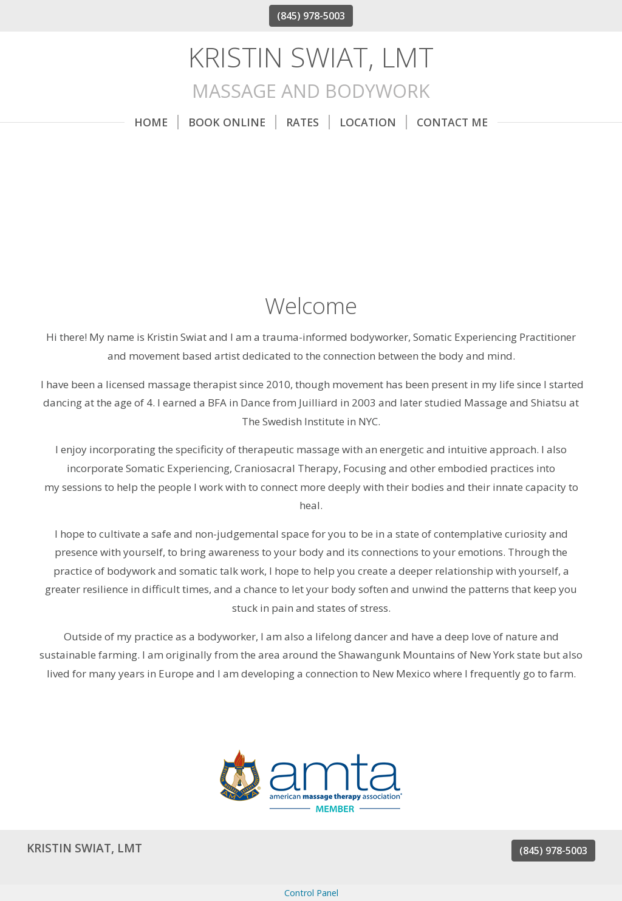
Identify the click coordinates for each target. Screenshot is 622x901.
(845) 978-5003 (311, 15)
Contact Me (452, 122)
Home (156, 122)
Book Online (232, 122)
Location (373, 122)
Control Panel (311, 893)
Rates (308, 122)
